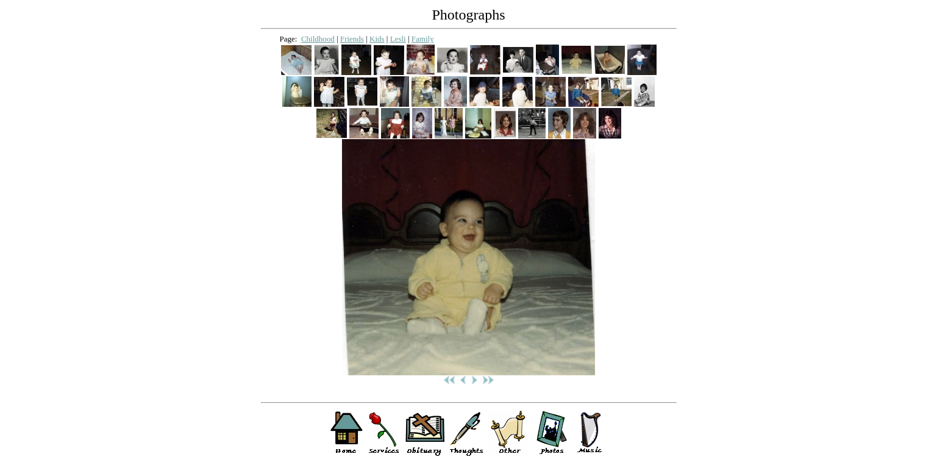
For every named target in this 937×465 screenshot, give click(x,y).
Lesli (398, 38)
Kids (377, 38)
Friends (352, 38)
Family (422, 38)
